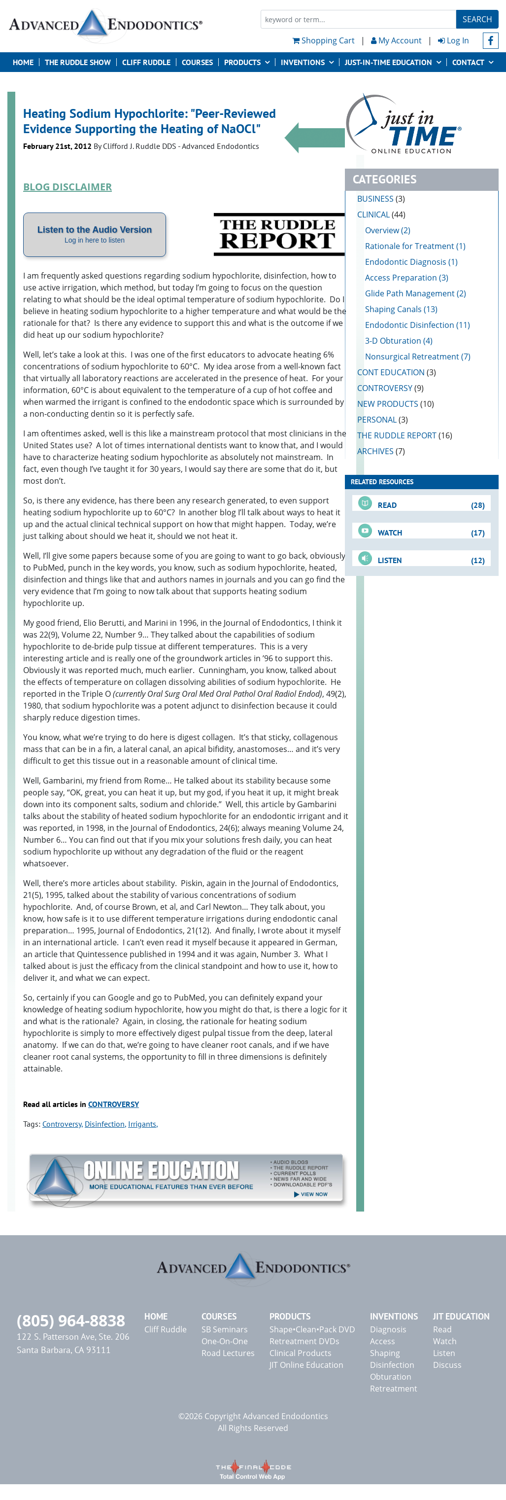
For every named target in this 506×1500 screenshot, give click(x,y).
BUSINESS (381, 198)
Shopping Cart (323, 40)
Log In (453, 40)
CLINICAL (381, 214)
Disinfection (105, 1124)
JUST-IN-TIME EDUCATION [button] (388, 62)
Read (442, 1329)
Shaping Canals (393, 309)
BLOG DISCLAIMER (67, 186)
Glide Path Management (410, 293)
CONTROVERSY (113, 1104)
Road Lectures (228, 1353)
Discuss (447, 1364)
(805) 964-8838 (71, 1320)
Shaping (385, 1353)
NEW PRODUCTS (395, 403)
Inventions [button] (303, 62)
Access (382, 1341)
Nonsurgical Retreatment (412, 356)
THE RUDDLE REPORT (404, 435)
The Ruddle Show (78, 62)
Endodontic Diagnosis (405, 261)
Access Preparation (401, 277)
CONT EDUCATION (396, 372)
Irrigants (142, 1124)
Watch (445, 1341)
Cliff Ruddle (146, 62)
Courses (197, 62)
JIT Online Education (306, 1364)
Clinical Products (301, 1353)
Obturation (390, 1376)
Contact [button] (468, 62)
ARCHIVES (381, 451)
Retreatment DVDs (304, 1341)
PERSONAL (382, 419)
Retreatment (393, 1388)
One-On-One (225, 1341)
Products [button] (242, 62)
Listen (444, 1353)
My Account (396, 40)
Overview (382, 230)
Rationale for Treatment (409, 246)
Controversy (61, 1124)
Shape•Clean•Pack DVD (312, 1329)
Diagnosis (388, 1329)
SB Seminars (225, 1329)
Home (23, 62)
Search (477, 19)
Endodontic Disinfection (409, 325)
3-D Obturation (393, 340)
